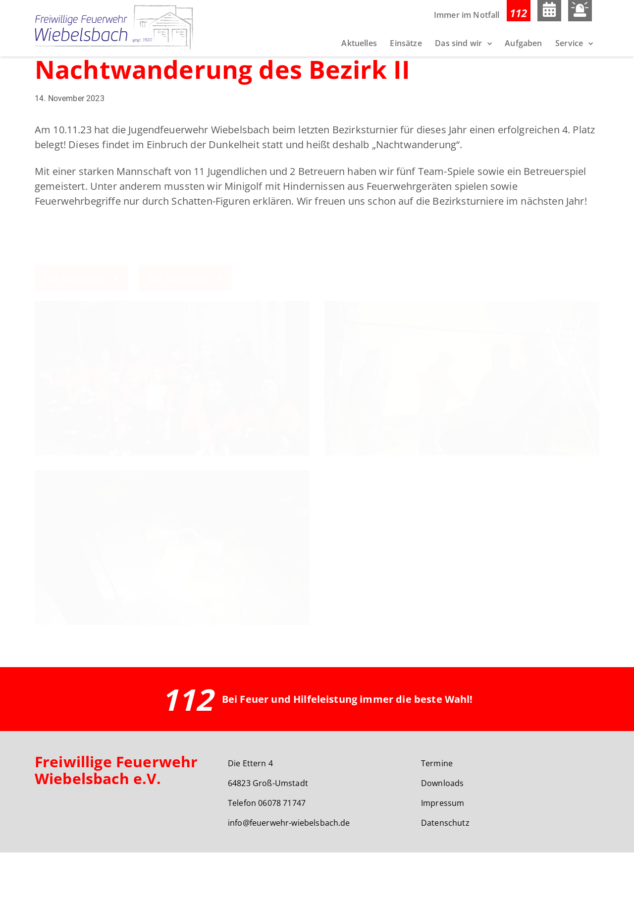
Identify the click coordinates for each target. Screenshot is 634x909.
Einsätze (406, 43)
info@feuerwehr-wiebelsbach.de (289, 879)
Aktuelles (358, 43)
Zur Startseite (185, 324)
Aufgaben (523, 43)
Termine (437, 819)
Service (569, 43)
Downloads (442, 839)
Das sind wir (458, 43)
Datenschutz (445, 879)
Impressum (442, 859)
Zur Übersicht (81, 324)
